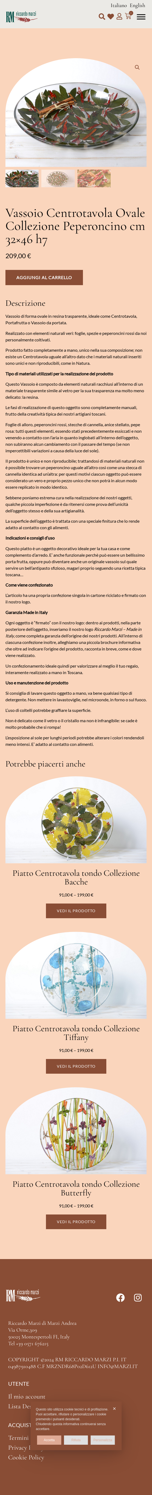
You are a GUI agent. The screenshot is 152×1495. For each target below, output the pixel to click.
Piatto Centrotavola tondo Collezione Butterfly (76, 1188)
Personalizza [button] (103, 1440)
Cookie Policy (26, 1457)
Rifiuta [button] (75, 1440)
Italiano (119, 5)
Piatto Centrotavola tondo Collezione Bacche (76, 877)
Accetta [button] (49, 1440)
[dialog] (76, 1425)
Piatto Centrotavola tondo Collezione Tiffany (76, 1032)
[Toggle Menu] (141, 16)
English (137, 5)
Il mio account (26, 1396)
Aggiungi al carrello (44, 277)
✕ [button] (114, 1408)
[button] (102, 16)
